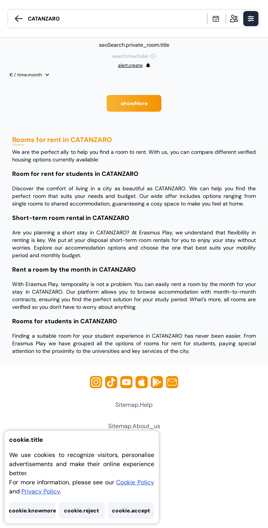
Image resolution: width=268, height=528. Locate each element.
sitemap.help (134, 405)
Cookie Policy (135, 482)
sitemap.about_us (134, 426)
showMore (134, 103)
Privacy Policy (40, 491)
